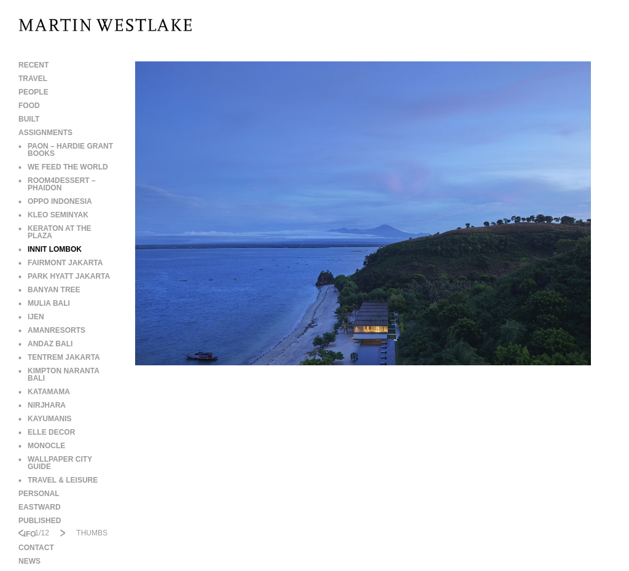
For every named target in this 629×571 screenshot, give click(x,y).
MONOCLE (41, 445)
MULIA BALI (44, 303)
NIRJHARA (42, 405)
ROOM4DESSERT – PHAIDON (57, 184)
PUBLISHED (39, 520)
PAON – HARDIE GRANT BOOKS (65, 149)
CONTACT (36, 547)
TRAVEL (32, 78)
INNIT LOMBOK (50, 249)
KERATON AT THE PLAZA (55, 232)
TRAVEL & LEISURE (58, 480)
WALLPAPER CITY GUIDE (55, 463)
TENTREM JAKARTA (59, 357)
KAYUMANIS (45, 418)
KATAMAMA (44, 391)
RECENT (33, 65)
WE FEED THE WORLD (63, 167)
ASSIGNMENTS (45, 132)
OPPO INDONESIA (55, 201)
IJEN (31, 316)
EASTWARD (39, 507)
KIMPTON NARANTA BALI (58, 374)
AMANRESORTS (51, 330)
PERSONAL (39, 493)
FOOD (29, 105)
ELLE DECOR (46, 432)
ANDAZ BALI (45, 344)
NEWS (29, 561)
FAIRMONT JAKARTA (60, 262)
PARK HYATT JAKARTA (64, 276)
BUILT (28, 119)
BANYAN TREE (49, 289)
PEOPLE (33, 92)
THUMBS (91, 533)
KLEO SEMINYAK (53, 215)
